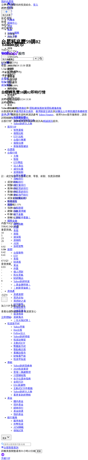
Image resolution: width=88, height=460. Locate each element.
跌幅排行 (18, 182)
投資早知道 (20, 359)
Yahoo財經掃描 (22, 336)
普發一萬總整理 (22, 372)
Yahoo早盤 (19, 326)
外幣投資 (18, 424)
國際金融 (12, 220)
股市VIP (11, 126)
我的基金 (18, 414)
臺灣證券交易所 (24, 111)
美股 (16, 230)
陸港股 (17, 262)
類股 (16, 159)
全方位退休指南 (22, 378)
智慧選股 (18, 130)
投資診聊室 (20, 339)
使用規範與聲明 (19, 118)
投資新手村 (13, 323)
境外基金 (18, 404)
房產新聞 (18, 294)
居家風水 (18, 317)
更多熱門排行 (21, 195)
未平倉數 (18, 214)
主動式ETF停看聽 (23, 388)
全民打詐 (18, 382)
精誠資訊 (48, 121)
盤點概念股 (20, 349)
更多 (6, 437)
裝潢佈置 (18, 313)
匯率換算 (18, 420)
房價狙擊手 (20, 307)
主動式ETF (19, 343)
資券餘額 (18, 172)
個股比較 (18, 133)
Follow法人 (19, 333)
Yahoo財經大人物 (23, 123)
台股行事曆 (20, 139)
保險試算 (18, 430)
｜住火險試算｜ (22, 320)
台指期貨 (18, 207)
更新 (39, 451)
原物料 (17, 240)
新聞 (9, 249)
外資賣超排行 (21, 191)
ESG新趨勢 (19, 385)
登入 (35, 4)
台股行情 (12, 152)
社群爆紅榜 (20, 198)
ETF (16, 255)
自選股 (11, 149)
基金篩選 (18, 411)
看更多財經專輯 (22, 394)
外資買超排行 (21, 188)
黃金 (16, 265)
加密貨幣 (18, 246)
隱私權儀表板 (54, 108)
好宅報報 (18, 304)
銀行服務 (12, 417)
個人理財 (18, 271)
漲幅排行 (18, 178)
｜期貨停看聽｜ (22, 217)
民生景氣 (18, 275)
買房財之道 (20, 301)
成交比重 (18, 169)
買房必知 (18, 297)
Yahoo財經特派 (22, 281)
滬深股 (17, 237)
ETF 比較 (18, 136)
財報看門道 (20, 356)
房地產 (11, 291)
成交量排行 (20, 185)
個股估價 (18, 143)
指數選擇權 (20, 211)
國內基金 (18, 401)
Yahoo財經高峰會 (23, 365)
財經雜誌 (18, 278)
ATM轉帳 (19, 427)
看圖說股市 (20, 352)
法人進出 (18, 165)
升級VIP (5, 458)
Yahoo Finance (46, 114)
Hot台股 (18, 330)
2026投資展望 (21, 369)
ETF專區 (18, 162)
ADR (16, 243)
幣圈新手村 (20, 346)
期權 (9, 204)
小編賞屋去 (20, 310)
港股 (16, 233)
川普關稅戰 (20, 375)
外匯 (16, 227)
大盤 (16, 156)
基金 (9, 398)
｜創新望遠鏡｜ (22, 288)
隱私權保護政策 (38, 108)
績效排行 (18, 407)
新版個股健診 (21, 146)
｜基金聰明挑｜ (22, 284)
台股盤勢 (18, 252)
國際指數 (18, 224)
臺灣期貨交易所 (44, 111)
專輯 (9, 362)
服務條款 (21, 108)
